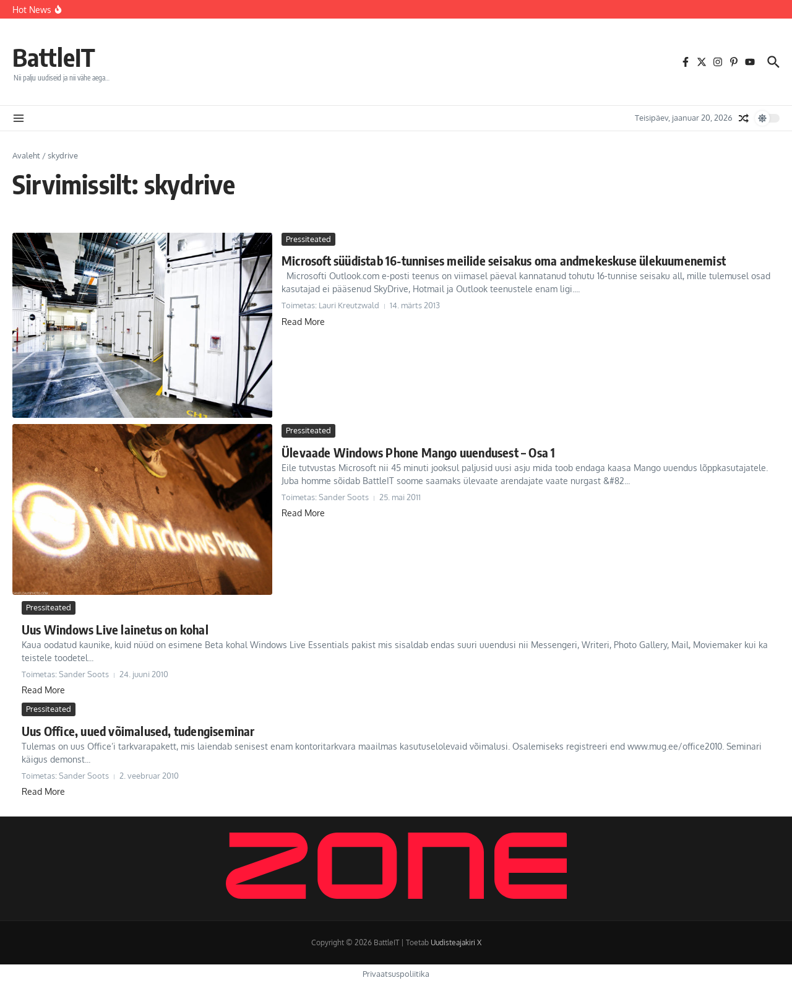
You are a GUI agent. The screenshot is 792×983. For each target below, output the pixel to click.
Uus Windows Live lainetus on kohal (115, 629)
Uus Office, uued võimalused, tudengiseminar (138, 730)
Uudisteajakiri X (456, 942)
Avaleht (26, 155)
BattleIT (53, 56)
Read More (303, 321)
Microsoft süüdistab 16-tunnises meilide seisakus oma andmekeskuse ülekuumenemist (504, 260)
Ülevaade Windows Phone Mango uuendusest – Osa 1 (418, 452)
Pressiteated (308, 239)
